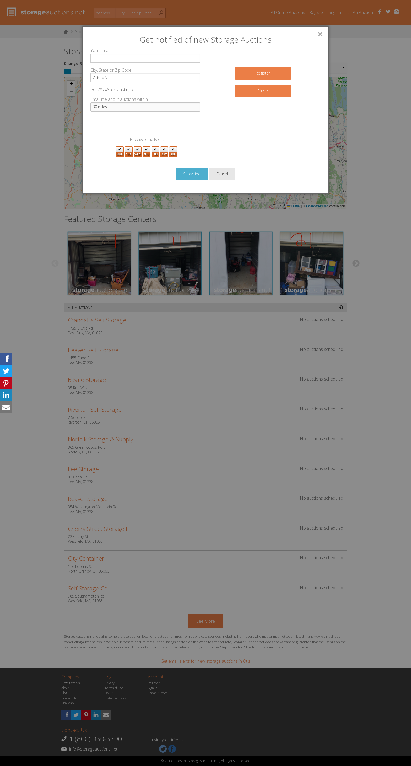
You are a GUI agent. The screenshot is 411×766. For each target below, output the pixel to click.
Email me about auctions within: (119, 99)
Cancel (222, 173)
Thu (146, 152)
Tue (128, 152)
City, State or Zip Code (111, 70)
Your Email (100, 50)
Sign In (263, 90)
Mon (119, 152)
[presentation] (130, 126)
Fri (155, 152)
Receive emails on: (147, 139)
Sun (173, 152)
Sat (164, 152)
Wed (137, 152)
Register (263, 73)
